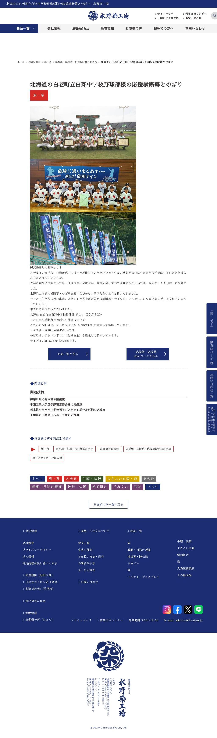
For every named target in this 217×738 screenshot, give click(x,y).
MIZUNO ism (80, 28)
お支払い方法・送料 (91, 556)
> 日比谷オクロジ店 (167, 18)
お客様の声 (133, 28)
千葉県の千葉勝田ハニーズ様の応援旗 (54, 415)
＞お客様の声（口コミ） (38, 620)
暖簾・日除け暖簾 (139, 550)
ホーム (21, 62)
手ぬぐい (133, 563)
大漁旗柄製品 (186, 569)
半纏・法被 (184, 541)
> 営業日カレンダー (195, 14)
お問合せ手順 (86, 563)
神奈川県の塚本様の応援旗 (47, 399)
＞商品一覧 (135, 531)
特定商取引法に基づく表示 (39, 563)
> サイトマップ (164, 14)
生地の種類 (85, 550)
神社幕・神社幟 (138, 556)
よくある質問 (86, 570)
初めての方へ (164, 28)
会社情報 (54, 28)
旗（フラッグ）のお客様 (48, 458)
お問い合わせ (195, 28)
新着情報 (107, 28)
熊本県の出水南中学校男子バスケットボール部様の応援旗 (67, 409)
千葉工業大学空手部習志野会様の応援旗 (56, 404)
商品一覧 (23, 28)
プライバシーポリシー (36, 550)
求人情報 (28, 556)
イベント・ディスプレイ (143, 577)
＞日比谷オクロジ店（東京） (41, 582)
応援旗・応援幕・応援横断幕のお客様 (80, 62)
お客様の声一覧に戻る (108, 505)
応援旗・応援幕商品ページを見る (146, 353)
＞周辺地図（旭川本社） (38, 575)
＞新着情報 (29, 613)
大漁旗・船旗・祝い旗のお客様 (76, 449)
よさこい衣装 (186, 548)
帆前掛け (183, 555)
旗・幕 (50, 62)
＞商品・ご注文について (94, 531)
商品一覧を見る (67, 354)
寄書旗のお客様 (114, 449)
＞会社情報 (29, 531)
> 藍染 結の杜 (192, 18)
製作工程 (84, 543)
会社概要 (28, 543)
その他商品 (184, 575)
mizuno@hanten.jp (189, 620)
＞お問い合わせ (88, 582)
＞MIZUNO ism (33, 601)
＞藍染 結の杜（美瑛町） (38, 589)
